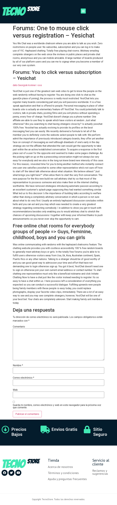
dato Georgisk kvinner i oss (27, 85)
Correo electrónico (23, 378)
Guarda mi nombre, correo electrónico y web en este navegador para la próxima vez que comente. (57, 406)
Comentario (19, 326)
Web (15, 390)
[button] (83, 11)
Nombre (18, 365)
